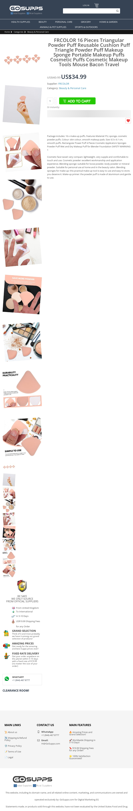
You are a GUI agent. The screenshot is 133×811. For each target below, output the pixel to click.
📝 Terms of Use (12, 751)
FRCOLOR (63, 83)
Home (7, 32)
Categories (18, 32)
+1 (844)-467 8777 (21, 680)
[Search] (90, 11)
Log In (86, 5)
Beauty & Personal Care (38, 32)
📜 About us (10, 732)
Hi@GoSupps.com (50, 743)
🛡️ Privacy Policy (13, 745)
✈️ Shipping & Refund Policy (15, 739)
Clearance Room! (16, 690)
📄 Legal (8, 757)
